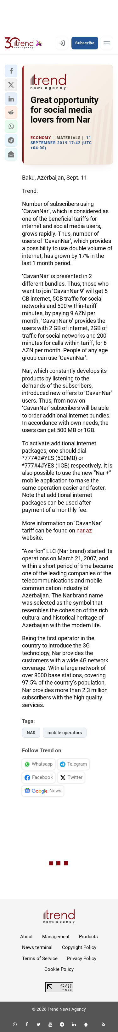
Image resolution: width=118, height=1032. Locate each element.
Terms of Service (40, 958)
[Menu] (106, 43)
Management (56, 937)
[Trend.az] (23, 43)
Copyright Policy (79, 947)
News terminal (37, 947)
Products (88, 937)
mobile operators (65, 732)
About (26, 937)
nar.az (84, 530)
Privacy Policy (81, 958)
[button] (11, 71)
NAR (31, 732)
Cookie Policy (59, 969)
